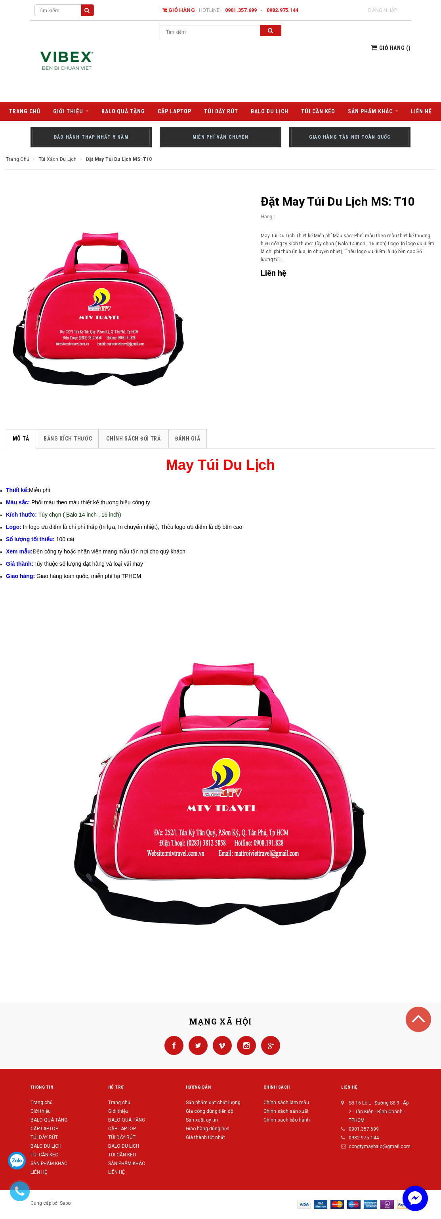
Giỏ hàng (178, 10)
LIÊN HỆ (116, 1172)
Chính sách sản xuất (286, 1111)
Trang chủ (42, 1102)
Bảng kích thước (67, 438)
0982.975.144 (283, 10)
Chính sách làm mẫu (286, 1102)
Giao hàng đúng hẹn (207, 1128)
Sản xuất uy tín (202, 1120)
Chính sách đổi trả (132, 438)
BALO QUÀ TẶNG (49, 1120)
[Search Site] (64, 10)
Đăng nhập (382, 10)
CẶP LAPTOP (44, 1128)
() (390, 48)
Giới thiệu (41, 1111)
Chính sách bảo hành (286, 1120)
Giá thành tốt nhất (205, 1137)
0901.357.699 (241, 10)
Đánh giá (186, 438)
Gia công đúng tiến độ (209, 1111)
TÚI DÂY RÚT (44, 1137)
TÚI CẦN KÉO (45, 1155)
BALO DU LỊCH (46, 1146)
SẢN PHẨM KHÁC (49, 1163)
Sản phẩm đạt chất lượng (213, 1102)
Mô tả (20, 438)
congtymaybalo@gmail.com (379, 1146)
